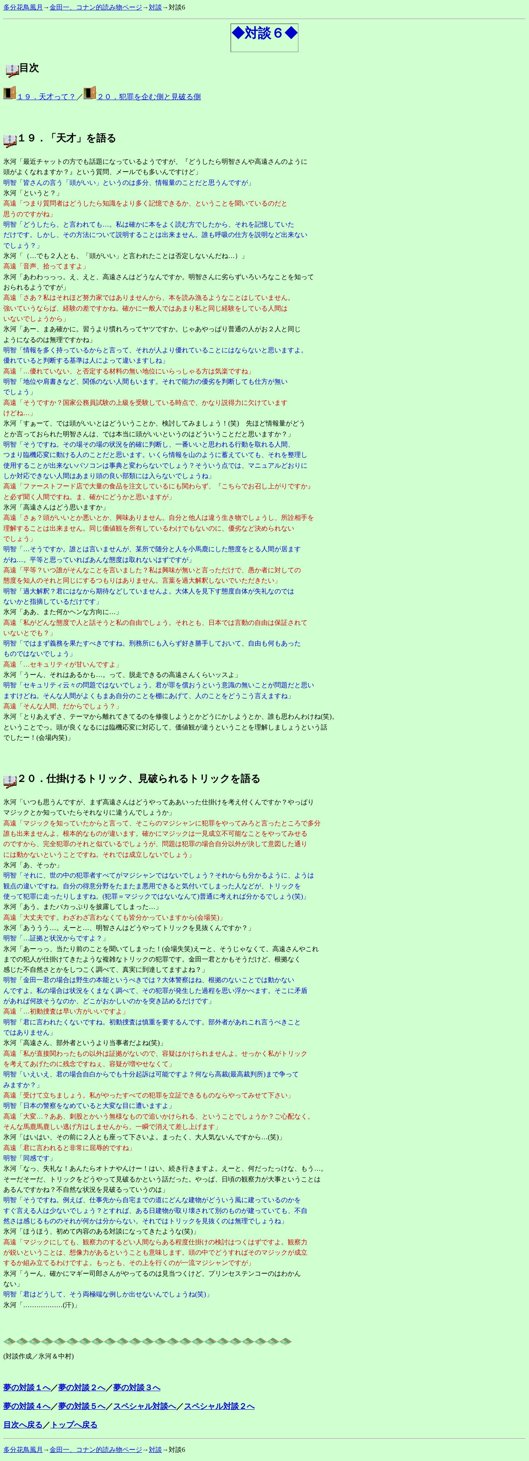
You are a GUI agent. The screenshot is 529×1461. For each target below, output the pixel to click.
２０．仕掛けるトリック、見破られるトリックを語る (139, 778)
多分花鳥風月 (23, 7)
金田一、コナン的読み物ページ (96, 7)
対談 (155, 7)
